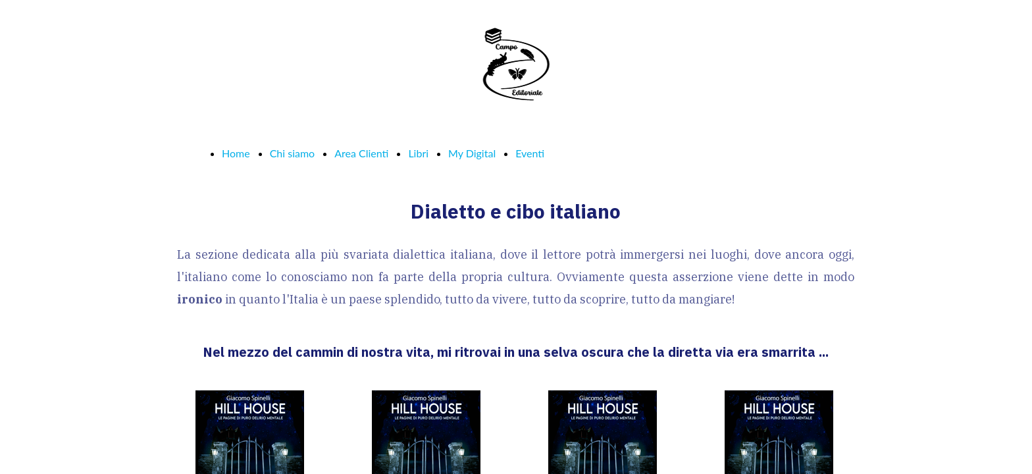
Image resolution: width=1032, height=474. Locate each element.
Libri (418, 153)
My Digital (472, 153)
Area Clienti (361, 153)
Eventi (529, 153)
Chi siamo (292, 153)
